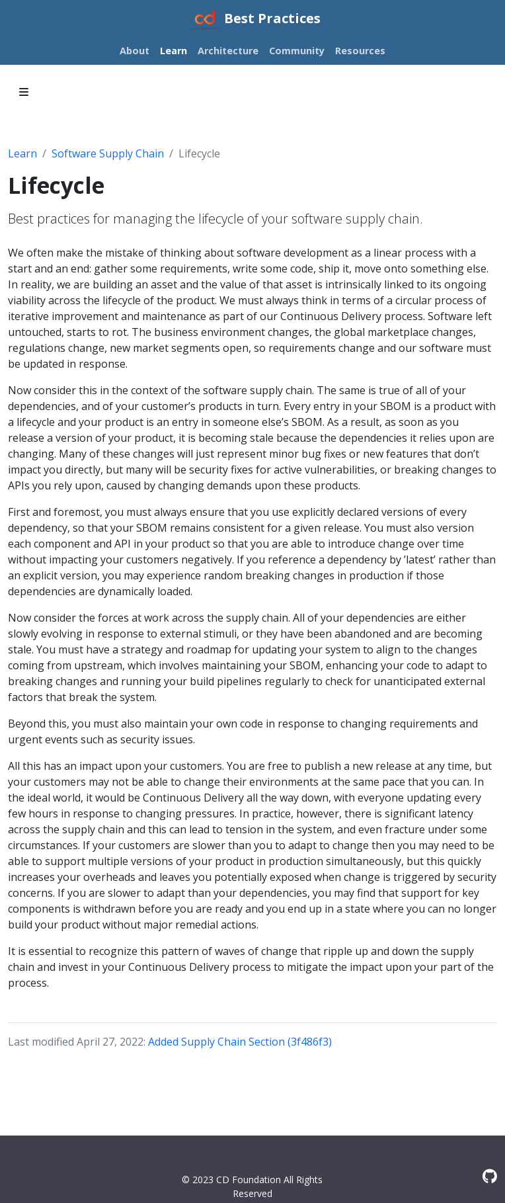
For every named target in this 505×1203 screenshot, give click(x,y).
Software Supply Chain (108, 153)
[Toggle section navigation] (24, 92)
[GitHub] (490, 1176)
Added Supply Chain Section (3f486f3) (240, 1041)
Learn (22, 153)
